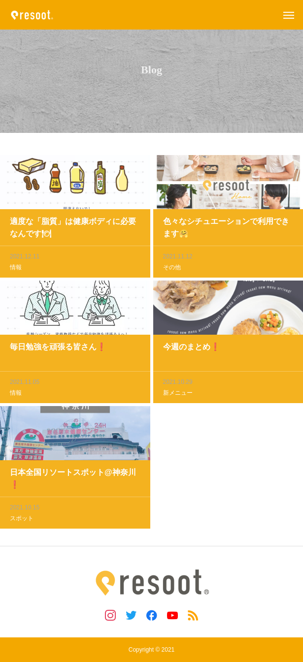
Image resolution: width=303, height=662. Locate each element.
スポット (22, 519)
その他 (172, 268)
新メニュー (178, 393)
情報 (16, 268)
